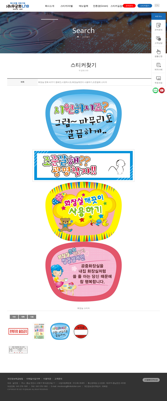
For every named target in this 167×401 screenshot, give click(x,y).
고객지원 (49, 13)
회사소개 (49, 5)
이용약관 (47, 378)
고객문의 (58, 378)
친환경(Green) (100, 5)
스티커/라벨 (66, 5)
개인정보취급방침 (15, 378)
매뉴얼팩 (83, 5)
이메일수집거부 (33, 378)
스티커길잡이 (117, 5)
